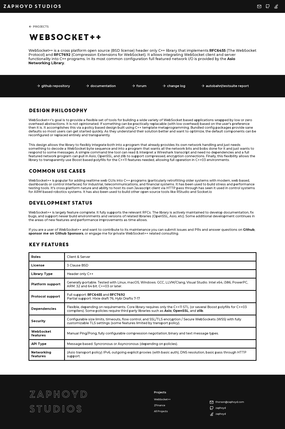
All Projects (161, 411)
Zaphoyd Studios (32, 6)
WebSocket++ (162, 399)
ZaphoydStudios (58, 401)
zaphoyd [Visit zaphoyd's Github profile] (221, 407)
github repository (55, 86)
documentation (103, 86)
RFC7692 (62, 55)
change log (176, 86)
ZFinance (159, 405)
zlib (200, 311)
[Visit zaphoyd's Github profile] (269, 8)
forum (141, 86)
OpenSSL (181, 311)
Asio (168, 311)
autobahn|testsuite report (227, 86)
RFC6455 (217, 50)
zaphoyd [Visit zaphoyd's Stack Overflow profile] (221, 413)
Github (249, 230)
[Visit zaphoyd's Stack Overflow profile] (278, 8)
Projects (41, 26)
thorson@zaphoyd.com (230, 401)
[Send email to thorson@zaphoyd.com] (261, 8)
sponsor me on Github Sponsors (55, 233)
